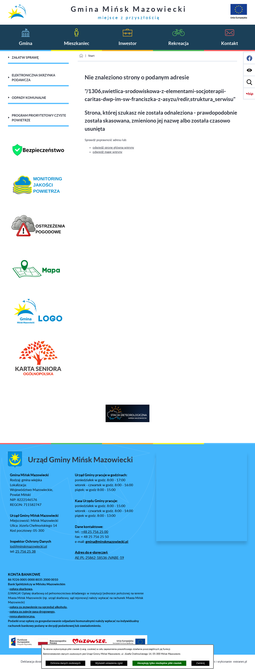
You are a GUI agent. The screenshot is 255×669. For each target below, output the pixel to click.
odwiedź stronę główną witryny (113, 147)
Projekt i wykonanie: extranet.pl (226, 661)
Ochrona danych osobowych (65, 663)
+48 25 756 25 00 (94, 532)
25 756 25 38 (25, 551)
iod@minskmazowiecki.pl (28, 546)
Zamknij (200, 663)
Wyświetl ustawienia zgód (109, 663)
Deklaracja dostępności (36, 661)
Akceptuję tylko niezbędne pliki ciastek (159, 663)
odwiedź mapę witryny (107, 152)
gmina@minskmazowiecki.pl (106, 541)
